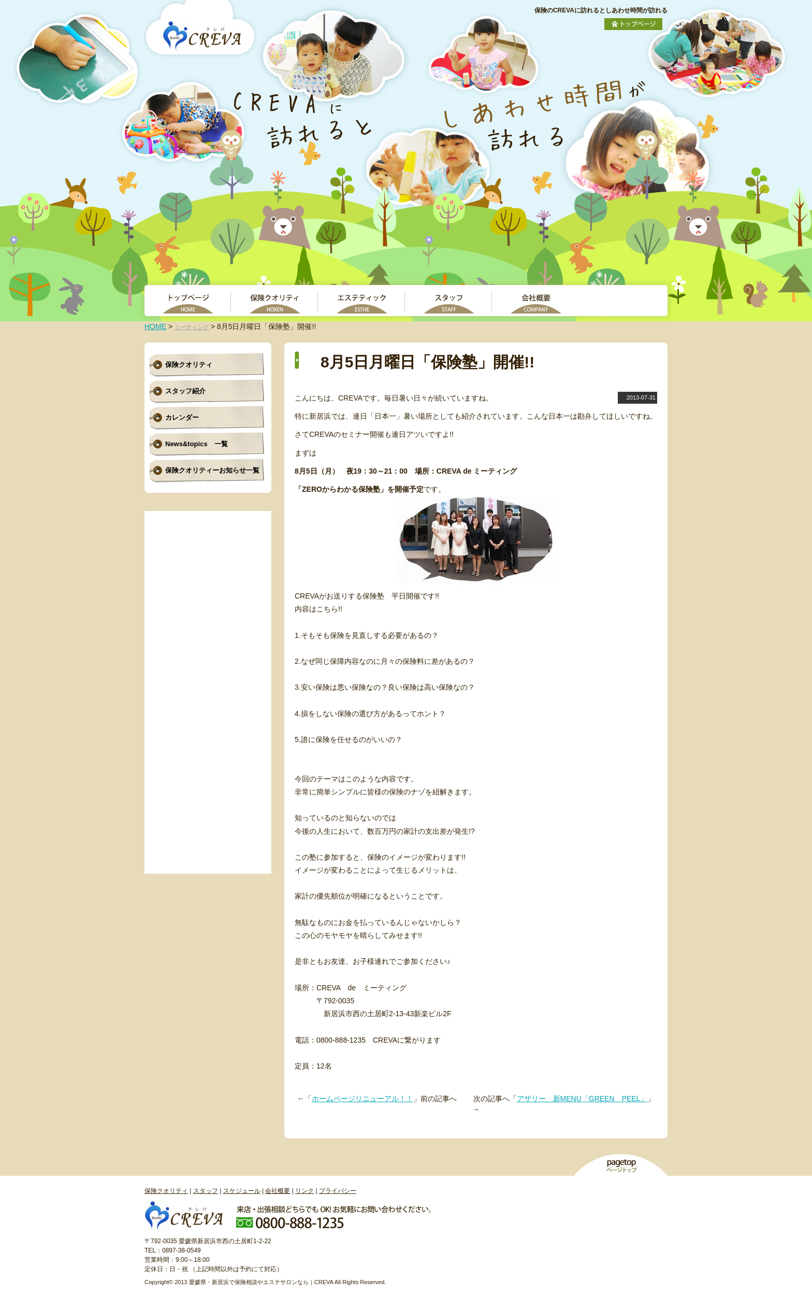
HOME (155, 326)
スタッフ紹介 (185, 391)
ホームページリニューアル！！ (362, 1098)
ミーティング (192, 327)
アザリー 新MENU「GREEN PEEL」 (582, 1098)
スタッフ (205, 1190)
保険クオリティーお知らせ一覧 (212, 470)
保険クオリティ (188, 364)
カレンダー (182, 417)
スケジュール (241, 1190)
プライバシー (337, 1190)
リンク (304, 1190)
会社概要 (277, 1190)
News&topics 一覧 (196, 444)
